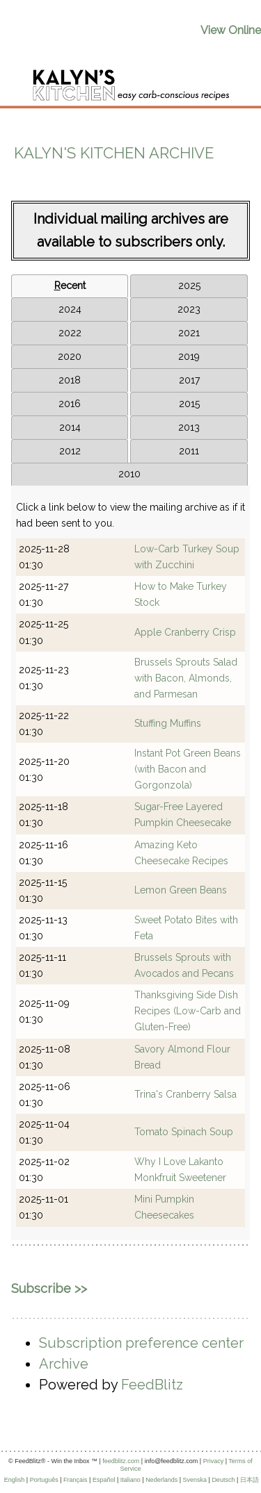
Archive (63, 1363)
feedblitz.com (120, 1461)
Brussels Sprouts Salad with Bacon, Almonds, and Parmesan (185, 678)
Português (44, 1479)
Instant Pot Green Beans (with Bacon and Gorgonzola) (187, 769)
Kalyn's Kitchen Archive (114, 153)
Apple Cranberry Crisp (185, 632)
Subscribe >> (49, 1288)
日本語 (249, 1479)
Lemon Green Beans (180, 890)
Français (75, 1479)
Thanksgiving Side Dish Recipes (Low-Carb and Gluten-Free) (187, 1010)
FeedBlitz (152, 1384)
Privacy (213, 1461)
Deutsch (223, 1479)
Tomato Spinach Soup (183, 1131)
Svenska (195, 1479)
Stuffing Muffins (167, 723)
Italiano (130, 1479)
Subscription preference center (141, 1343)
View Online (230, 30)
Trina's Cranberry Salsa (185, 1094)
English (14, 1479)
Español (104, 1479)
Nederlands (161, 1479)
